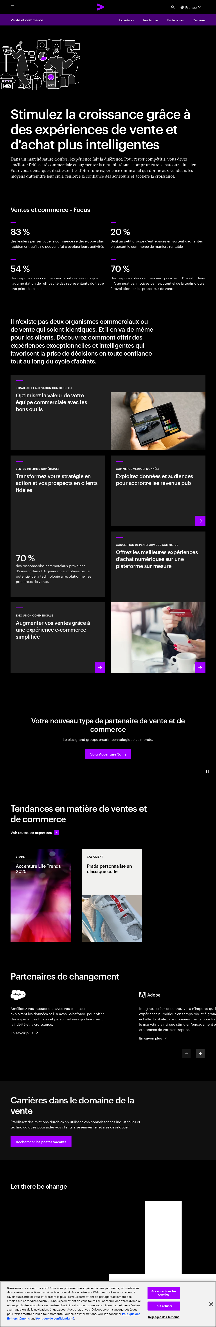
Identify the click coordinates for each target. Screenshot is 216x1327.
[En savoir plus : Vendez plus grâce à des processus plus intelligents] (58, 637)
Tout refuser (164, 1306)
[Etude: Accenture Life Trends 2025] (41, 895)
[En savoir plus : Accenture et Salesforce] (25, 1032)
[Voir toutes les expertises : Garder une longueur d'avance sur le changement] (35, 832)
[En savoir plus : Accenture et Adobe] (153, 1038)
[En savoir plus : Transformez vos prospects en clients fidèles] (58, 526)
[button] (108, 754)
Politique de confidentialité (55, 1318)
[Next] (200, 1054)
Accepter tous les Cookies (163, 1293)
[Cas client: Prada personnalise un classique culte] (112, 895)
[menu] (12, 7)
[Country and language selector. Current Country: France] (191, 7)
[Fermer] (211, 1304)
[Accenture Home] (100, 7)
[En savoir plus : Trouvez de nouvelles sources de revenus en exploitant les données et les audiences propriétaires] (158, 491)
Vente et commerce (27, 19)
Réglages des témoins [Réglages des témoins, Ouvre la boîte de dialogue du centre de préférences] (164, 1317)
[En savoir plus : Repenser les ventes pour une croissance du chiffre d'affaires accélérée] (108, 412)
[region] (108, 1304)
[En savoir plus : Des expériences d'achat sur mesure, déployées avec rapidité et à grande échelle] (158, 602)
